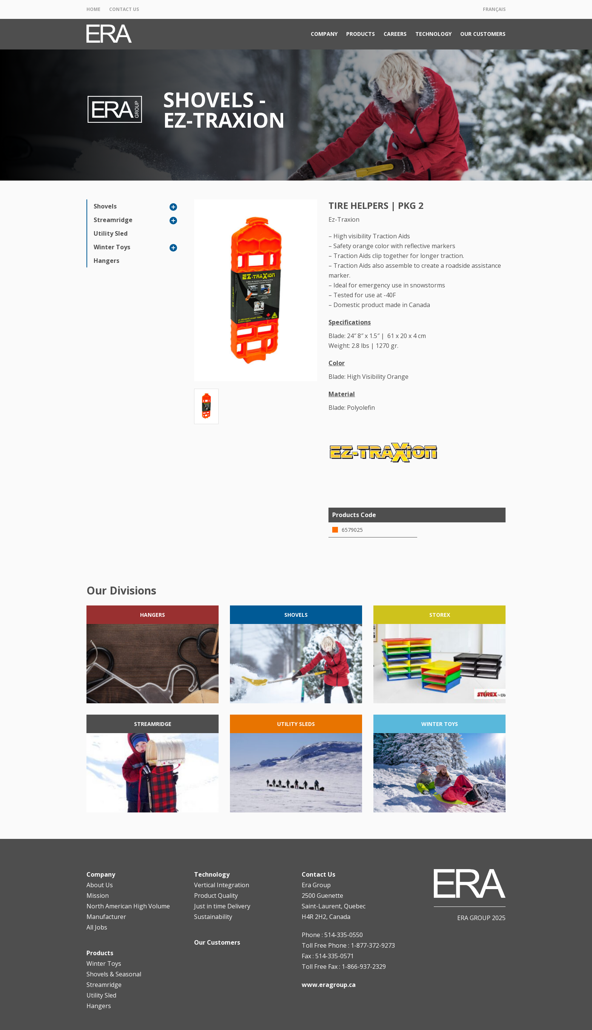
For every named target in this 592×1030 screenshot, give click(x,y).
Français (494, 9)
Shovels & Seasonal (113, 974)
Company (324, 33)
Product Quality (216, 895)
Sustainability (213, 917)
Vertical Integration (221, 885)
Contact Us (124, 9)
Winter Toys (112, 247)
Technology (433, 33)
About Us (99, 885)
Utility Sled (111, 233)
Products (360, 33)
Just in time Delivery (222, 906)
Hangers (106, 260)
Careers (395, 33)
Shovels (105, 206)
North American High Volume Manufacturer (128, 911)
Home (93, 9)
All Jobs (96, 927)
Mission (97, 895)
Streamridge (113, 220)
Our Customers (483, 33)
